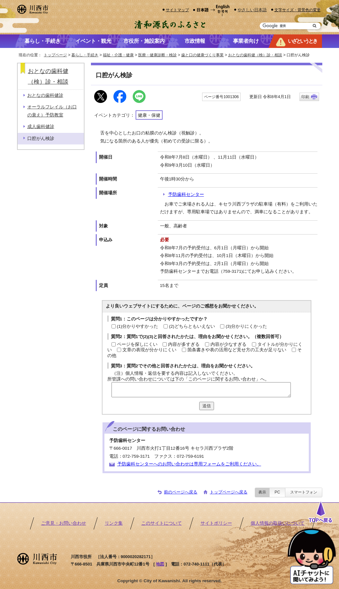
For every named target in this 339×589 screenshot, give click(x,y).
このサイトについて (161, 523)
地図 (160, 564)
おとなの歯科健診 (45, 95)
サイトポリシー (216, 523)
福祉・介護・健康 (118, 55)
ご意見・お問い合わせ (63, 523)
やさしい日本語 (252, 9)
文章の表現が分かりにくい (149, 349)
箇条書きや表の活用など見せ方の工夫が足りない (236, 349)
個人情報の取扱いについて (278, 523)
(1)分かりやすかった (137, 326)
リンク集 (114, 523)
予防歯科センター (186, 194)
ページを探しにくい (137, 344)
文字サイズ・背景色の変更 (297, 10)
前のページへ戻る (180, 492)
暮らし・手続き (84, 55)
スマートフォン (303, 492)
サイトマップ (177, 10)
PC (277, 492)
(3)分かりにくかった (246, 326)
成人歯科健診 (40, 126)
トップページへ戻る (228, 492)
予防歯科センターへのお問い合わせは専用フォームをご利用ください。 (189, 464)
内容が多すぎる (184, 344)
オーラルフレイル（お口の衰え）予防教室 (52, 111)
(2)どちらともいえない (192, 326)
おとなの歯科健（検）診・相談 (255, 55)
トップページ (55, 55)
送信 (206, 405)
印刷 (305, 97)
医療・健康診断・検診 (157, 55)
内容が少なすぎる (228, 344)
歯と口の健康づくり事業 (202, 55)
